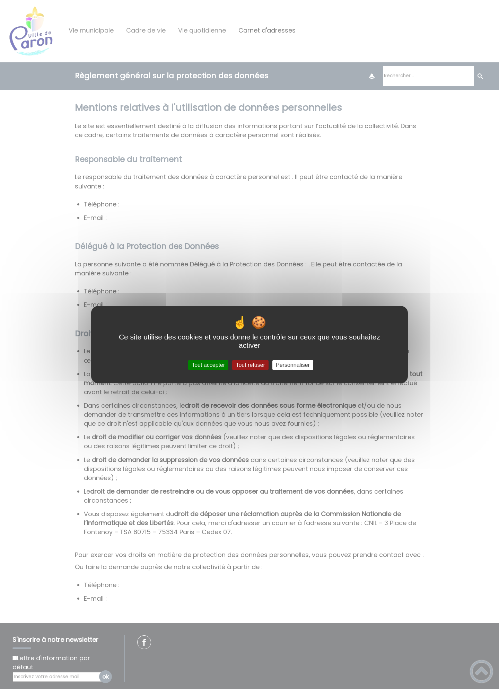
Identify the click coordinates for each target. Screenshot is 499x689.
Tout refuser (250, 365)
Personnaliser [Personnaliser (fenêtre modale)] (293, 365)
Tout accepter (208, 365)
